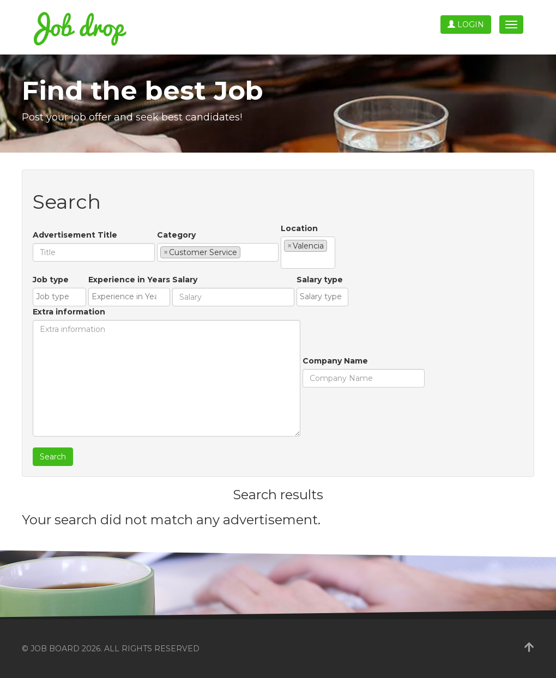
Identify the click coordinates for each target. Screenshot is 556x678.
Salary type (320, 279)
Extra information (69, 312)
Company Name (335, 361)
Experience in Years (129, 279)
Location (299, 228)
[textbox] (246, 251)
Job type (51, 279)
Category (176, 235)
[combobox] (218, 252)
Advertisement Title (75, 235)
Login (466, 24)
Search (53, 457)
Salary (184, 279)
